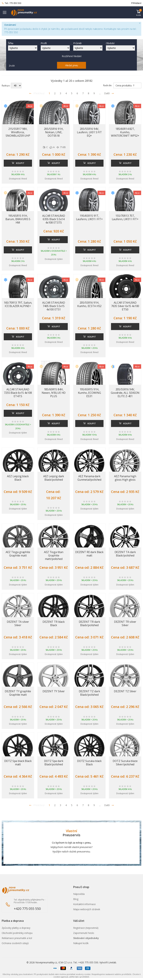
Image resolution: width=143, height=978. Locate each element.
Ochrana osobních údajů (15, 943)
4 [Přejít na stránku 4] (66, 93)
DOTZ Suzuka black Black (89, 762)
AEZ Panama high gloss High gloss (125, 478)
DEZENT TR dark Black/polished (89, 623)
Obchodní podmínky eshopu (17, 933)
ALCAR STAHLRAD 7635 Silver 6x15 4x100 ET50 (125, 306)
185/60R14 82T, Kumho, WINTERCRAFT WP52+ (125, 132)
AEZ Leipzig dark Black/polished (53, 478)
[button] (138, 12)
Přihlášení (136, 3)
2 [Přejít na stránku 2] (54, 93)
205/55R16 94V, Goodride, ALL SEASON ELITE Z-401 (125, 392)
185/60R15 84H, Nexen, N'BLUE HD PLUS (54, 392)
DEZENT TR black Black (54, 623)
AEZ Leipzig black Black (18, 478)
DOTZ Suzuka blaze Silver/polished (125, 762)
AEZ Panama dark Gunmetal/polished (89, 478)
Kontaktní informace (84, 904)
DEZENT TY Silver (54, 691)
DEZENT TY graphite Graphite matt (18, 693)
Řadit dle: (107, 85)
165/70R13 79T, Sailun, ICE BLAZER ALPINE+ (18, 304)
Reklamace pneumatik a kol (17, 938)
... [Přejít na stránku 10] (100, 93)
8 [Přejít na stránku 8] (88, 93)
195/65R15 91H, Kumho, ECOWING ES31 (89, 392)
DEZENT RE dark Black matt (89, 553)
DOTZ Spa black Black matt (18, 762)
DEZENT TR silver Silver (125, 623)
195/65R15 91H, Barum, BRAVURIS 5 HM (17, 219)
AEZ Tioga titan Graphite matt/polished (53, 555)
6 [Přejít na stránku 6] (77, 93)
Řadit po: (6, 85)
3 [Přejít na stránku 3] (60, 93)
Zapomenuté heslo (83, 933)
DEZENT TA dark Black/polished (125, 553)
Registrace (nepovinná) (85, 927)
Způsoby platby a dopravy (16, 927)
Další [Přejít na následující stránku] (109, 93)
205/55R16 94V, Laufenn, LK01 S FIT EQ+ (89, 132)
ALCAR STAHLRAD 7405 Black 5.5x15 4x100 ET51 (53, 306)
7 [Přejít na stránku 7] (83, 93)
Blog (75, 899)
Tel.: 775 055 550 (11, 3)
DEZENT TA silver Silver (18, 623)
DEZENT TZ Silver (125, 691)
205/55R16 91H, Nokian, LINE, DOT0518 (53, 132)
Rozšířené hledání (71, 56)
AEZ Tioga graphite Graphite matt (18, 553)
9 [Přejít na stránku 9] (94, 93)
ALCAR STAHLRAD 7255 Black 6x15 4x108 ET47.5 (18, 392)
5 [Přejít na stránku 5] (71, 93)
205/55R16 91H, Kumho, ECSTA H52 (89, 304)
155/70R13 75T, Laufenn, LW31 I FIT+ (125, 217)
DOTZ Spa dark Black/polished (53, 762)
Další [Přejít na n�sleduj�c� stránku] (109, 805)
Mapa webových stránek (86, 909)
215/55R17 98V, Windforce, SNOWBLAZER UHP (18, 132)
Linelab (112, 962)
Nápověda (79, 894)
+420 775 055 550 (27, 908)
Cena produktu (125, 85)
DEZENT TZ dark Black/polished (89, 693)
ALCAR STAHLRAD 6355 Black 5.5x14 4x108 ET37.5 (53, 219)
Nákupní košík (81, 943)
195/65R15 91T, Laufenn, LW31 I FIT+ (89, 217)
